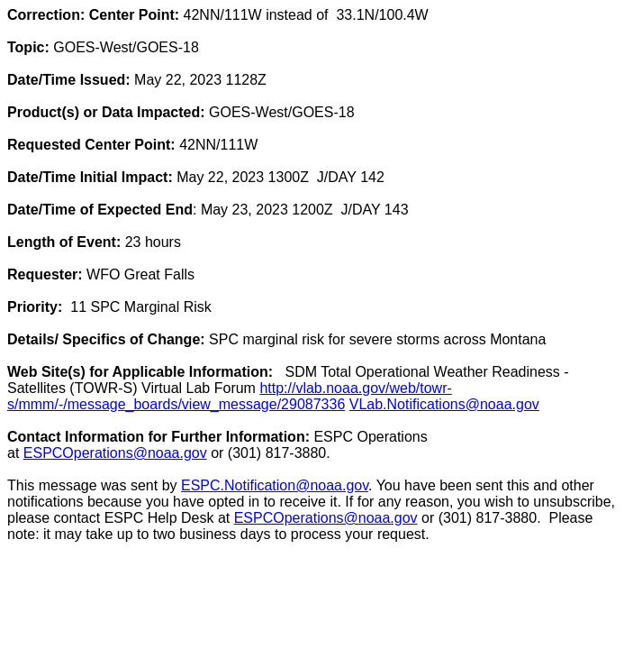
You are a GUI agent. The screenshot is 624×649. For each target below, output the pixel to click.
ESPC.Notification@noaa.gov (274, 485)
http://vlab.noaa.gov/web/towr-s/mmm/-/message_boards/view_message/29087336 (229, 396)
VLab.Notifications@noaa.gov (444, 404)
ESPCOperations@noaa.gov (115, 453)
